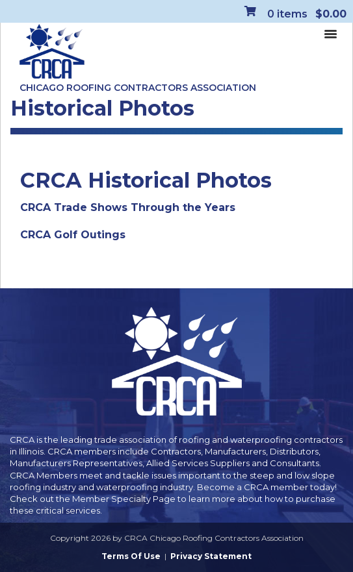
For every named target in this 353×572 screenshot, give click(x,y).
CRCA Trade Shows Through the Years (127, 207)
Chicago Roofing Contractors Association (138, 87)
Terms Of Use (131, 556)
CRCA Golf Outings (72, 235)
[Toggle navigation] (330, 33)
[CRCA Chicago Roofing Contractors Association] (52, 52)
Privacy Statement (211, 556)
